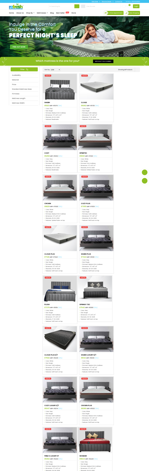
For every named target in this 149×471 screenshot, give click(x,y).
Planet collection (94, 443)
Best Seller (62, 13)
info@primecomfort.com (20, 461)
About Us (20, 13)
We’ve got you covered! (103, 61)
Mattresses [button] (41, 13)
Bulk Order (93, 1)
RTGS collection (93, 449)
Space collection (94, 438)
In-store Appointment (113, 13)
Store (73, 13)
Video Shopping (131, 13)
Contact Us (116, 1)
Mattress (68, 443)
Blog (52, 13)
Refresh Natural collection (97, 452)
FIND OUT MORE (19, 46)
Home (11, 13)
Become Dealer (104, 1)
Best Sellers (69, 449)
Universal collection (95, 446)
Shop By (29, 13)
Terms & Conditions (128, 468)
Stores (67, 452)
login (136, 6)
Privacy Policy (103, 468)
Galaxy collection (94, 440)
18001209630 (136, 1)
